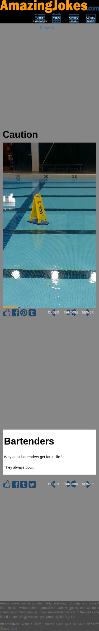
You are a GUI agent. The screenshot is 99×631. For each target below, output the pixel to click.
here (13, 628)
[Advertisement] (49, 80)
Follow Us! (48, 28)
